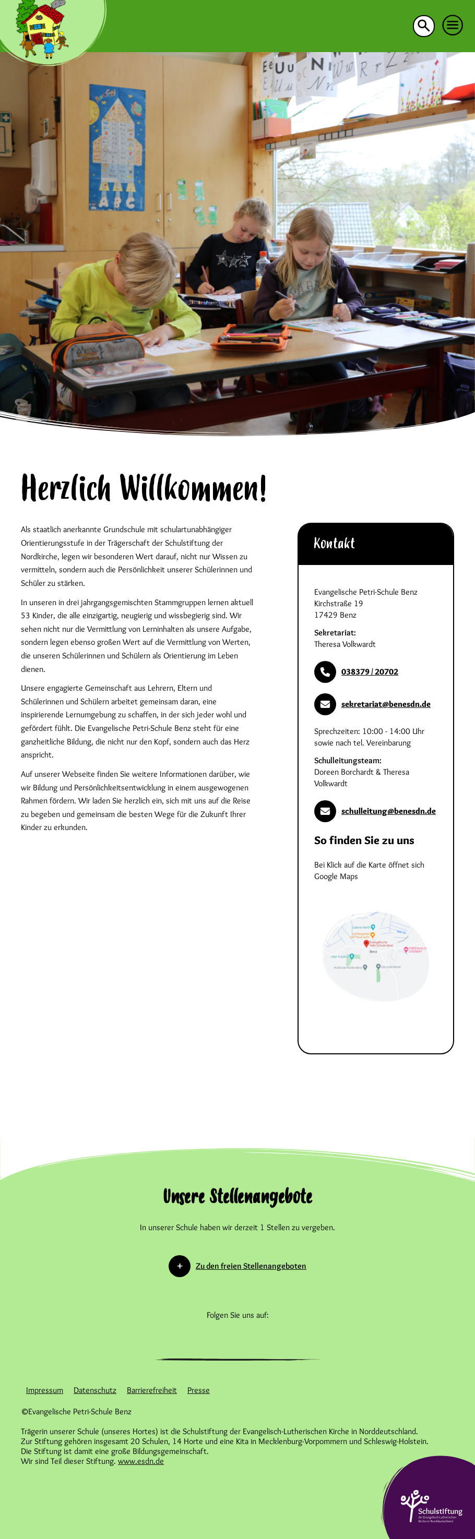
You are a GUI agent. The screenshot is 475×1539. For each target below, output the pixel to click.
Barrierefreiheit (152, 1390)
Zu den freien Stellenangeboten (251, 1266)
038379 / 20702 (356, 672)
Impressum (44, 1390)
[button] (453, 26)
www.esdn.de (141, 1461)
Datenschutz (95, 1390)
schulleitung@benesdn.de (375, 811)
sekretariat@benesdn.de (372, 704)
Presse (198, 1390)
